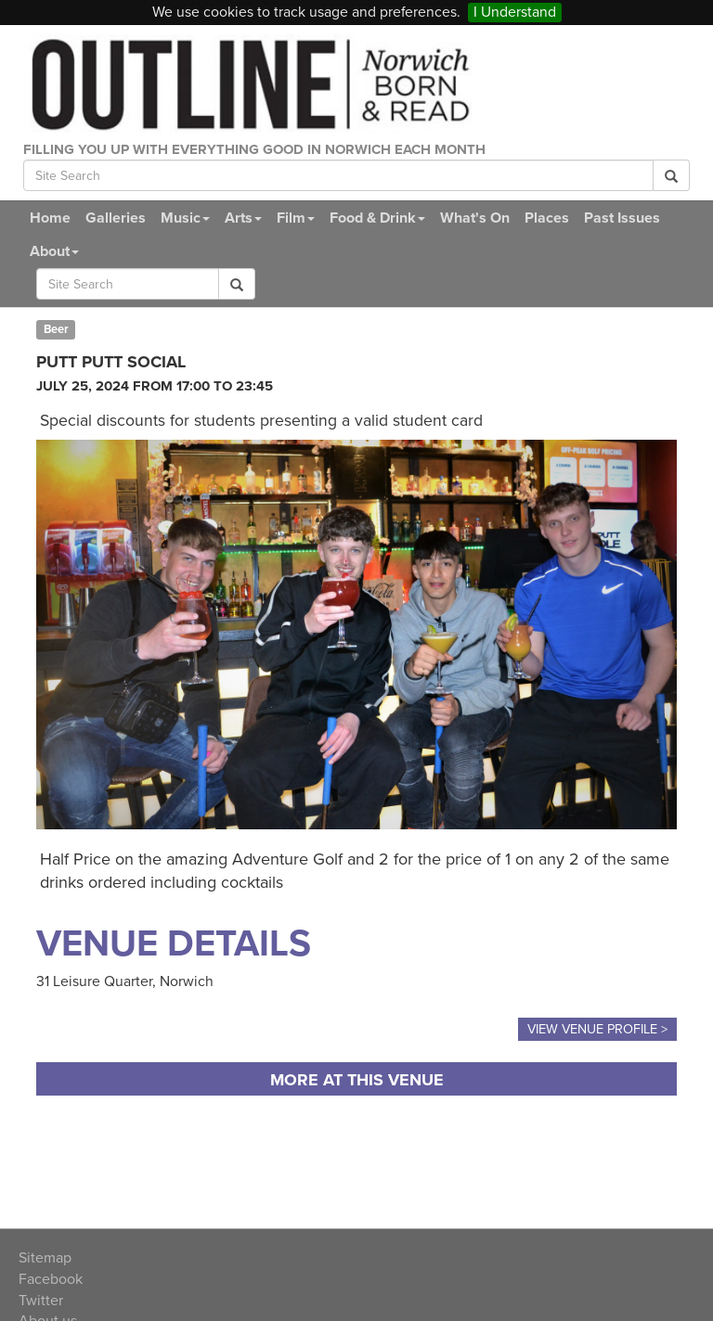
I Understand (514, 12)
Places (547, 218)
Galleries (115, 218)
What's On (475, 218)
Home (50, 218)
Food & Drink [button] (377, 218)
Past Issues (622, 218)
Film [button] (296, 218)
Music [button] (185, 218)
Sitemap (45, 1258)
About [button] (54, 251)
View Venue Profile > (597, 1029)
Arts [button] (243, 218)
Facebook (51, 1279)
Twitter (41, 1300)
